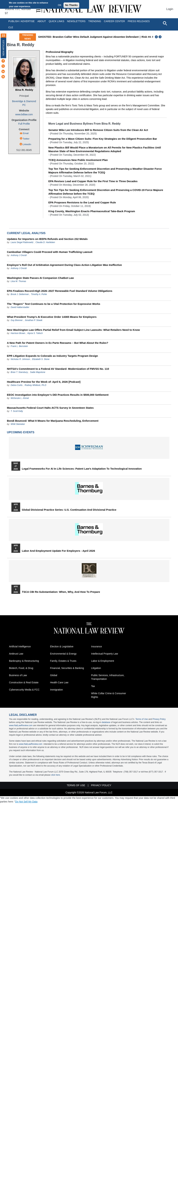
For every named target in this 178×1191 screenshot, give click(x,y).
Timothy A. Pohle (39, 294)
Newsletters (76, 21)
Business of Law (18, 675)
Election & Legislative (61, 646)
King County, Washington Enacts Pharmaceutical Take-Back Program (91, 211)
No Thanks (71, 5)
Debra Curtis (16, 385)
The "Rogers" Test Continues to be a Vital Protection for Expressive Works (53, 303)
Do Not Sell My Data (26, 801)
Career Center (114, 21)
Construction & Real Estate (24, 682)
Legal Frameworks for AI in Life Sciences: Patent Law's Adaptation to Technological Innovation (82, 468)
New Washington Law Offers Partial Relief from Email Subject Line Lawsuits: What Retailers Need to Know (73, 329)
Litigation (96, 668)
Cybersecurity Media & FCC (24, 689)
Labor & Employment (102, 660)
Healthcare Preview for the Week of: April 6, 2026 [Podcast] (43, 381)
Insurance (96, 646)
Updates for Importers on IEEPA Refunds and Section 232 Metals (47, 238)
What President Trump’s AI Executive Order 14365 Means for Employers (52, 316)
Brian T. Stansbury (19, 372)
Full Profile (24, 123)
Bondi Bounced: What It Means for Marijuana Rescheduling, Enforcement (53, 420)
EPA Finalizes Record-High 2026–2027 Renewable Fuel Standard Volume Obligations (59, 290)
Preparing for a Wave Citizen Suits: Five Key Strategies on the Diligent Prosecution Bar (102, 138)
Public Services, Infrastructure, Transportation (108, 677)
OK (59, 5)
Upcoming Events (20, 432)
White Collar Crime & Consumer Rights (108, 695)
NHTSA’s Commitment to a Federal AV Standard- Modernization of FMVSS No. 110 (58, 368)
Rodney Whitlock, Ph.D (35, 385)
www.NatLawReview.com (21, 725)
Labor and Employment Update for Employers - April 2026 (58, 550)
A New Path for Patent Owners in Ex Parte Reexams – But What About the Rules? (57, 342)
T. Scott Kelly (17, 411)
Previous (156, 37)
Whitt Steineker (18, 424)
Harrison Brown (18, 333)
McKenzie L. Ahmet (20, 398)
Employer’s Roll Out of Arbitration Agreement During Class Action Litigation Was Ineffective (64, 264)
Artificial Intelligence (20, 646)
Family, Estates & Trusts (63, 660)
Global (53, 675)
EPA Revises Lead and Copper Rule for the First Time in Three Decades (92, 181)
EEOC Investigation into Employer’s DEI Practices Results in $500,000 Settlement (58, 394)
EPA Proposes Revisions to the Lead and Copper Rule (82, 202)
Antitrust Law (16, 653)
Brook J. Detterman (20, 294)
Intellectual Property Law (104, 653)
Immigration (56, 689)
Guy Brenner (17, 320)
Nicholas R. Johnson (20, 359)
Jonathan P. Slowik (33, 320)
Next (160, 37)
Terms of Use (141, 719)
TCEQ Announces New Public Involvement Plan (78, 159)
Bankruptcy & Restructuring (24, 660)
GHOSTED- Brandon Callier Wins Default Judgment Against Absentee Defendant (88, 36)
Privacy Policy (159, 719)
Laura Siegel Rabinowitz (22, 242)
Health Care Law (59, 682)
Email (26, 133)
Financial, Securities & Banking (67, 668)
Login (169, 9)
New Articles (3, 48)
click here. (56, 775)
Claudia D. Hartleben (45, 242)
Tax (93, 686)
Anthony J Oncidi (19, 255)
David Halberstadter (20, 307)
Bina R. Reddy (24, 89)
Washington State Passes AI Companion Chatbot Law (40, 277)
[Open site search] (165, 23)
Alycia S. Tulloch (35, 333)
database (106, 722)
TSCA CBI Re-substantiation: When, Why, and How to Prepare (61, 591)
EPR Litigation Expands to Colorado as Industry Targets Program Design (52, 355)
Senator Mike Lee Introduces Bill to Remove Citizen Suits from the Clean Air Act (98, 129)
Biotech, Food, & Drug (21, 668)
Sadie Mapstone (37, 372)
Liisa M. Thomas (18, 281)
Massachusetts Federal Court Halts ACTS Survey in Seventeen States (50, 407)
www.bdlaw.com (24, 114)
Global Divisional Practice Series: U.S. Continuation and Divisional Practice (69, 509)
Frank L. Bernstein (19, 346)
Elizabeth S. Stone (40, 359)
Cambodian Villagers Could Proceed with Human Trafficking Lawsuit (49, 251)
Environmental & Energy (63, 653)
